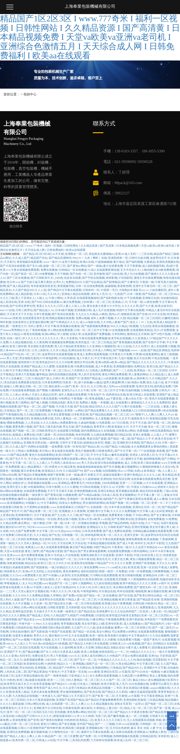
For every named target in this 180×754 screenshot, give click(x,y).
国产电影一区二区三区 (159, 703)
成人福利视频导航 (153, 266)
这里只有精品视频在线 (29, 675)
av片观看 (133, 695)
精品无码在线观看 (151, 491)
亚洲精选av (141, 732)
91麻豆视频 (168, 671)
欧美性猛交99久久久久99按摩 (54, 362)
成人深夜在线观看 (121, 732)
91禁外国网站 (139, 551)
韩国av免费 (138, 382)
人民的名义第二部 (15, 671)
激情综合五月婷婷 (138, 334)
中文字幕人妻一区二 (150, 495)
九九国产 (76, 627)
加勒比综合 (117, 647)
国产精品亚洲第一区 (162, 712)
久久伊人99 (84, 587)
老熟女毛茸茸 (122, 703)
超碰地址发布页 (93, 442)
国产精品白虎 (90, 446)
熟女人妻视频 (158, 675)
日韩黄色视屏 (71, 708)
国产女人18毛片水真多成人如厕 (60, 651)
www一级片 (50, 262)
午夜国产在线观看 (60, 631)
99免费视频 (46, 273)
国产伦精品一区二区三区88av (160, 294)
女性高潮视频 (79, 575)
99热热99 (150, 603)
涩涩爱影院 (159, 659)
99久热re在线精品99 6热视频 (50, 643)
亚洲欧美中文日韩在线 (48, 708)
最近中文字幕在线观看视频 (108, 539)
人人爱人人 (169, 470)
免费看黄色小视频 (120, 515)
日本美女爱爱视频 (59, 414)
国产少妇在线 (114, 273)
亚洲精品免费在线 (42, 418)
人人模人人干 (44, 462)
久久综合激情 (50, 623)
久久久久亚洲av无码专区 (15, 655)
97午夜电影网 (48, 358)
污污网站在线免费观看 (104, 575)
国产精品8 (70, 551)
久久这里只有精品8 (144, 547)
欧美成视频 (151, 539)
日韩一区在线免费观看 (89, 286)
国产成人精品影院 (18, 286)
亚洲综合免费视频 (18, 732)
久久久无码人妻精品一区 (30, 543)
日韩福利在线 (23, 627)
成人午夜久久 (84, 358)
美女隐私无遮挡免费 (40, 346)
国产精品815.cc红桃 (64, 684)
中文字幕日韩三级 (148, 663)
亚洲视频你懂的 (123, 366)
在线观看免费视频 (35, 491)
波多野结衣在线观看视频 (57, 354)
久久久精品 (41, 535)
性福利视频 (132, 390)
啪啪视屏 (140, 591)
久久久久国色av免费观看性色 (58, 422)
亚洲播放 (64, 511)
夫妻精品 (149, 262)
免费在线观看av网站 (73, 458)
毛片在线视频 (49, 647)
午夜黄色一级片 (121, 547)
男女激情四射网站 (94, 503)
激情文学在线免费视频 (148, 277)
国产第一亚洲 (162, 708)
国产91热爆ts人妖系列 (56, 575)
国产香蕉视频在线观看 (127, 342)
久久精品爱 (126, 675)
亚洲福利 (140, 519)
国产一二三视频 (105, 724)
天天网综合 (84, 667)
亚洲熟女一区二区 (76, 254)
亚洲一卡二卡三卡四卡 (165, 503)
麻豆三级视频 (169, 354)
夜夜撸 (160, 450)
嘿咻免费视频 (15, 422)
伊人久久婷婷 (85, 716)
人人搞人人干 (159, 434)
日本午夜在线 (86, 559)
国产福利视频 (134, 262)
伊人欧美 (73, 591)
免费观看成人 (148, 607)
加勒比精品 (102, 647)
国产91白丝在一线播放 (145, 671)
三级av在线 (170, 491)
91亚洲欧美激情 (22, 479)
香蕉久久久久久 (46, 306)
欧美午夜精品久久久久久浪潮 (138, 583)
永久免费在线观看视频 (104, 675)
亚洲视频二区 (43, 667)
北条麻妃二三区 (21, 378)
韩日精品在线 (122, 434)
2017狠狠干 (137, 414)
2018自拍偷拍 (66, 358)
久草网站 (55, 595)
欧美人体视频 (89, 651)
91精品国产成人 (42, 378)
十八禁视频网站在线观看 (143, 579)
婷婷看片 (142, 378)
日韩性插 (138, 603)
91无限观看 (103, 422)
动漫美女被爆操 (22, 635)
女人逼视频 (102, 418)
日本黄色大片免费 (120, 354)
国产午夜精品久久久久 (64, 322)
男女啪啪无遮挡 (29, 358)
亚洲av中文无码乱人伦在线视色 (41, 571)
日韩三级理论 (23, 310)
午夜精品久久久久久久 (112, 659)
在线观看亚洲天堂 (33, 318)
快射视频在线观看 (39, 483)
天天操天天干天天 (45, 611)
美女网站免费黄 (123, 587)
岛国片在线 (137, 523)
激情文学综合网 (84, 362)
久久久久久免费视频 (123, 511)
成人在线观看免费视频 (54, 547)
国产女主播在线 (160, 515)
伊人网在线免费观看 (60, 330)
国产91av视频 (20, 639)
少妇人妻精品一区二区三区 (82, 680)
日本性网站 (119, 334)
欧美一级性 (97, 635)
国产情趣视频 (121, 350)
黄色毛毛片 (103, 559)
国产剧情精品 (111, 282)
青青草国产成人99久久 (48, 688)
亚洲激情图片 (23, 515)
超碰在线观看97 (113, 474)
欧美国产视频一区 (117, 503)
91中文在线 (159, 314)
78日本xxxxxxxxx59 (38, 527)
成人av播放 (160, 499)
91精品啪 (124, 446)
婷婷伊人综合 (166, 487)
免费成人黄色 (157, 732)
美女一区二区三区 (159, 426)
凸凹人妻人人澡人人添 (71, 306)
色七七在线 (124, 346)
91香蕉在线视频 (31, 334)
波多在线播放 (104, 627)
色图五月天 (95, 474)
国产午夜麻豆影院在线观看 (135, 499)
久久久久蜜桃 (69, 487)
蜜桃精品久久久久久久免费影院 (150, 402)
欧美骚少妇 (109, 603)
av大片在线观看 (153, 483)
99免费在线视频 (84, 366)
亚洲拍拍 (106, 479)
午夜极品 (57, 410)
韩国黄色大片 (12, 571)
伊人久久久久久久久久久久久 (41, 338)
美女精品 (167, 474)
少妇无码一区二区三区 (59, 659)
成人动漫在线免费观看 (86, 639)
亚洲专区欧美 (113, 623)
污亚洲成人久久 (78, 675)
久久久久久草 (130, 306)
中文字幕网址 (49, 503)
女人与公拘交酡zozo (34, 583)
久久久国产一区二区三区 (115, 680)
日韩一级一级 (54, 523)
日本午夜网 (53, 487)
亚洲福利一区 (75, 499)
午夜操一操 (147, 282)
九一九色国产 (117, 294)
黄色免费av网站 (76, 712)
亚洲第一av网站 (74, 410)
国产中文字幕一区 (125, 450)
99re (74, 258)
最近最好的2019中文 (12, 527)
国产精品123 (65, 695)
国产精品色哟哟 (118, 523)
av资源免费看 (18, 720)
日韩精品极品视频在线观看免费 (152, 531)
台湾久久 (58, 282)
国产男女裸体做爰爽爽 (92, 551)
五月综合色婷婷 (119, 728)
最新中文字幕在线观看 (95, 732)
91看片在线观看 (131, 406)
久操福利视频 (86, 422)
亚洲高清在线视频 (82, 563)
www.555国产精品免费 (14, 454)
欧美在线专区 (163, 306)
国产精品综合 (86, 611)
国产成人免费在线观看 (117, 531)
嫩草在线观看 (119, 454)
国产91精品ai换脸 (89, 495)
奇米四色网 (82, 434)
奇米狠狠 (26, 519)
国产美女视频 (67, 724)
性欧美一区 (70, 382)
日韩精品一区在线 (45, 519)
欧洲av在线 (87, 262)
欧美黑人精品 (20, 692)
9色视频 (133, 326)
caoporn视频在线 (160, 688)
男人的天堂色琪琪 (89, 374)
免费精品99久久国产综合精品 (84, 282)
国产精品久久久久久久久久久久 (147, 362)
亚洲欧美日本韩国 (128, 442)
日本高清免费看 (92, 531)
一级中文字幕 (12, 559)
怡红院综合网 (121, 479)
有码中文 (140, 543)
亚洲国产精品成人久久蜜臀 (38, 366)
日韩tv (22, 728)
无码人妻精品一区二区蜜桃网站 (74, 418)
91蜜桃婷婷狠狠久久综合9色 (157, 466)
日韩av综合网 (8, 474)
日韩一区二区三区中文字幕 (91, 330)
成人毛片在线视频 (104, 310)
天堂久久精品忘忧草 (44, 394)
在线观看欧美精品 (141, 330)
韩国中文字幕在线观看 (130, 310)
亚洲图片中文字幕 (155, 667)
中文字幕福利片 (138, 635)
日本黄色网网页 (52, 382)
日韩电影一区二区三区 (154, 724)
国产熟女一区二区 (29, 406)
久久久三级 (7, 298)
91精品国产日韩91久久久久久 (33, 716)
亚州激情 (99, 273)
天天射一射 (136, 302)
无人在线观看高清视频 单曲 (144, 720)
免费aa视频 (83, 318)
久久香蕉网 (78, 511)
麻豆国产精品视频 (81, 547)
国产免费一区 (88, 736)
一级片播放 (38, 523)
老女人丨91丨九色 (141, 322)
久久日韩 (96, 386)
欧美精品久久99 (52, 470)
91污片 (52, 543)
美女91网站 (103, 631)
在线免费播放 (156, 519)
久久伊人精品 (58, 350)
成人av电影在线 (89, 322)
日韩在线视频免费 (149, 410)
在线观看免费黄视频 (150, 631)
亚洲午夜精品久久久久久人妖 (142, 474)
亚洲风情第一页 (118, 258)
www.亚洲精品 (60, 483)
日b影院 (100, 615)
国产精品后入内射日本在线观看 (88, 643)
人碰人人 (42, 298)
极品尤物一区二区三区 (33, 386)
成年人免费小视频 (102, 318)
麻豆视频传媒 (39, 732)
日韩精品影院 (148, 736)
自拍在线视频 (65, 434)
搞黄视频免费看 (33, 659)
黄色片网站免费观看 (114, 374)
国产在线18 (143, 314)
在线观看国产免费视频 (96, 334)
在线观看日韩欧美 (11, 507)
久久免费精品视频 (37, 595)
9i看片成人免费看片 (138, 647)
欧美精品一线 (152, 470)
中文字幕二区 (44, 531)
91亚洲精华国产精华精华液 (44, 728)
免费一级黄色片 (67, 611)
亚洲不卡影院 (124, 555)
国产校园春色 (39, 567)
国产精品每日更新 (51, 551)
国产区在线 (126, 595)
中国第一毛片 (109, 290)
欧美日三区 (45, 563)
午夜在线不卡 (96, 394)
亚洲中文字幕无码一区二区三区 (153, 286)
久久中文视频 (20, 603)
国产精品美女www (29, 619)
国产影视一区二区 (159, 422)
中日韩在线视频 (89, 487)
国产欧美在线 (92, 692)
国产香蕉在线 (53, 495)
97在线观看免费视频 (22, 390)
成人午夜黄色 (103, 366)
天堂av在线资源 (13, 551)
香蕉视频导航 (65, 286)
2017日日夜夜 (120, 422)
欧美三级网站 (20, 402)
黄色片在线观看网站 (41, 454)
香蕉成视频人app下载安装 (105, 398)
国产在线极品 (83, 426)
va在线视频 (133, 643)
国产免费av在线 (72, 595)
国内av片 (114, 314)
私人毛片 (122, 684)
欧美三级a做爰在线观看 (31, 680)
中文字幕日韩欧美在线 (24, 370)
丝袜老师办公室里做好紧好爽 (30, 322)
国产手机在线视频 (93, 277)
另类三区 (100, 716)
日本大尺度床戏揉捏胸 (40, 699)
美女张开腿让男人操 (162, 527)
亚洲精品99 (150, 575)
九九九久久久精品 (86, 314)
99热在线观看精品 (160, 430)
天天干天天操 (138, 422)
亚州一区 (12, 712)
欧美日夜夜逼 (127, 599)
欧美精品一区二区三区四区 (151, 370)
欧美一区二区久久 (111, 535)
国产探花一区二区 (26, 273)
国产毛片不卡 (18, 458)
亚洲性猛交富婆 (22, 611)
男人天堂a (87, 462)
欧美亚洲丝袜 (94, 579)
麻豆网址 (23, 523)
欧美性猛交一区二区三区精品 (93, 342)
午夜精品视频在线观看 (101, 543)
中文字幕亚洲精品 (152, 695)
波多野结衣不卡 (160, 258)
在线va (138, 470)
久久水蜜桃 (109, 639)
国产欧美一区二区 (103, 695)
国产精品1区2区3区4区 (37, 254)
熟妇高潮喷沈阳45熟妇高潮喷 (52, 627)
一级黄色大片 (18, 326)
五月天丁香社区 (61, 639)
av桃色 (103, 314)
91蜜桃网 (54, 390)
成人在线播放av (133, 623)
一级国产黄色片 (151, 639)
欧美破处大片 (120, 426)
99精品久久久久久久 (142, 651)
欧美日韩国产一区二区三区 (72, 454)
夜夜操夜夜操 (93, 499)
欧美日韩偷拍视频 (130, 575)
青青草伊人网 (102, 426)
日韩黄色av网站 (125, 430)
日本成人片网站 (102, 350)
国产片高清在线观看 (12, 266)
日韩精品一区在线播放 (73, 269)
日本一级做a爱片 (76, 474)
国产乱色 (54, 535)
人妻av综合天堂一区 (135, 398)
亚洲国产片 (73, 378)
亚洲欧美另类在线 (34, 442)
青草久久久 (41, 635)
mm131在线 (7, 310)
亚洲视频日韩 (82, 310)
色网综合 (139, 366)
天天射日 (9, 262)
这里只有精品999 (64, 587)
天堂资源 (165, 655)
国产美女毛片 (29, 599)
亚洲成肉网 (165, 607)
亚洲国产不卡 (12, 651)
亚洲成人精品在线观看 (75, 294)
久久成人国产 (20, 258)
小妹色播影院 (158, 290)
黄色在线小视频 (67, 519)
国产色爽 (171, 450)
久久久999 (18, 595)
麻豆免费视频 (71, 302)
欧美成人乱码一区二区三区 (131, 740)
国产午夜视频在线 (11, 414)
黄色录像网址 (71, 571)
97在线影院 (125, 277)
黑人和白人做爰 (10, 599)
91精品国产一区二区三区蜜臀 (60, 736)
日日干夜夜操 (42, 515)
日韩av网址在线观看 (33, 607)
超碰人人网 (11, 386)
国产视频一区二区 (23, 430)
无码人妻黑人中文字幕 (42, 326)
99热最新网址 (36, 487)
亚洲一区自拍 (148, 567)
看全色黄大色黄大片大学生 (103, 306)
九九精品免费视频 (102, 434)
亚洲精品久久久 (96, 527)
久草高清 (69, 298)
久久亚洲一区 (39, 603)
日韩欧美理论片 (46, 430)
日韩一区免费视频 (139, 571)
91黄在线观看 (48, 398)
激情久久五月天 (120, 418)
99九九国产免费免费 (22, 531)
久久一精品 (62, 579)
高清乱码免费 (80, 740)
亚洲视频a (79, 663)
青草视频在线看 (70, 623)
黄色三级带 (32, 551)
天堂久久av (107, 487)
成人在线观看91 (120, 402)
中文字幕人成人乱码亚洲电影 (155, 511)
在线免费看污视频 (128, 639)
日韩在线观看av (52, 302)
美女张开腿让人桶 (93, 623)
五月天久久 (25, 708)
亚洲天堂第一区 (134, 535)
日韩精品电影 (57, 402)
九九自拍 (145, 326)
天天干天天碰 (138, 426)
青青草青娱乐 (166, 692)
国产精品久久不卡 (142, 438)
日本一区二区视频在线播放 (81, 523)
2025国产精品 (108, 446)
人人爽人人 (82, 703)
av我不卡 (163, 583)
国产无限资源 (39, 631)
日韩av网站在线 (35, 703)
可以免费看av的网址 (124, 631)
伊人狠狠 (62, 334)
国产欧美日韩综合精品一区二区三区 (156, 595)
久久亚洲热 (93, 346)
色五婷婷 (44, 539)
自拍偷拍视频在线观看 (14, 495)
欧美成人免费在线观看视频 (91, 354)
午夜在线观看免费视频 (93, 338)
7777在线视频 (146, 450)
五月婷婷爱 (73, 607)
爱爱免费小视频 (22, 426)
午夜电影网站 (89, 591)
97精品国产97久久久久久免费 (113, 563)
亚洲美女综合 (29, 438)
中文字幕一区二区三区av (54, 370)
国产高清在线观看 (63, 314)
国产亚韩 (33, 720)
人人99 (131, 659)
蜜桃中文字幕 (133, 458)
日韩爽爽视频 (160, 571)
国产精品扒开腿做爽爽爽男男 (103, 699)
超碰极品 (75, 479)
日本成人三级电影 (88, 684)
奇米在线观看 (125, 591)
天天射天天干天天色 (19, 314)
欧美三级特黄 (18, 346)
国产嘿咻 (42, 390)
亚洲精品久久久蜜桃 (51, 438)
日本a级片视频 (64, 310)
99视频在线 (32, 398)
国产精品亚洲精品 (158, 350)
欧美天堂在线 (163, 438)
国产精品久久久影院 (114, 692)
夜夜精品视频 (158, 418)
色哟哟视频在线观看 (126, 736)
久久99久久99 (61, 563)
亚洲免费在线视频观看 (56, 619)
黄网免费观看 (134, 539)
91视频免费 (70, 495)
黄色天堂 (72, 402)
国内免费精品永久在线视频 (98, 430)
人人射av (15, 394)
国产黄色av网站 (76, 266)
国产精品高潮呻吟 (60, 258)
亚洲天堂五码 (144, 386)
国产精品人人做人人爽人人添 (22, 736)
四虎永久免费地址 (70, 503)
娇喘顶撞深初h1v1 (64, 716)
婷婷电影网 (92, 535)
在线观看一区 (98, 507)
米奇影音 (163, 736)
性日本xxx (13, 282)
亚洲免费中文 (104, 611)
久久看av (26, 587)
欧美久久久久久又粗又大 (110, 720)
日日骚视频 (11, 667)
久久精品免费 (8, 523)
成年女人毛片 (99, 294)
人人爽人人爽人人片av (159, 414)
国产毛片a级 (34, 266)
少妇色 (58, 277)
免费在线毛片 (40, 655)
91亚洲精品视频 (108, 599)
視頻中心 (30, 94)
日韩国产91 (82, 507)
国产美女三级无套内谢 (48, 426)
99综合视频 (93, 483)
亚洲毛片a (67, 390)
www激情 (94, 671)
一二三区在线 (150, 406)
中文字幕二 (64, 740)
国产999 (36, 302)
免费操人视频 (87, 402)
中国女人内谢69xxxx (143, 487)
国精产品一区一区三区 (100, 663)
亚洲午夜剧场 (134, 619)
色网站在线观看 (38, 446)
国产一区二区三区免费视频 (33, 410)
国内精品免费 (162, 386)
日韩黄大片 (157, 716)
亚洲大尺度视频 (25, 374)
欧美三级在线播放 (149, 462)
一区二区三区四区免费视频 (21, 539)
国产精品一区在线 (84, 631)
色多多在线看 (72, 277)
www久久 (74, 655)
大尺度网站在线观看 (36, 507)
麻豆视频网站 (129, 466)
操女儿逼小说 (154, 382)
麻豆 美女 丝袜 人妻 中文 (146, 728)
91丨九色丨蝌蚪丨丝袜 (93, 258)
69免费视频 (87, 615)
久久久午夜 (82, 390)
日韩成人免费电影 (100, 370)
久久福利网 (66, 647)
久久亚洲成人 (140, 338)
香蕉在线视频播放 (163, 326)
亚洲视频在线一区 (97, 728)
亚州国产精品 (85, 724)
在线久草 (75, 334)
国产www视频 (92, 470)
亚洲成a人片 (119, 302)
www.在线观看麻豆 (62, 507)
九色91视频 (125, 358)
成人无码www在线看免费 (119, 386)
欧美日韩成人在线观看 (141, 394)
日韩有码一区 (90, 290)
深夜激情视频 (15, 563)
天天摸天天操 (64, 406)
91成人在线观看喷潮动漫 (103, 269)
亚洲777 (169, 695)
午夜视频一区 (79, 398)
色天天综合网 (142, 358)
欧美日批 (152, 366)
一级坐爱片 (36, 495)
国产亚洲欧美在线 (122, 519)
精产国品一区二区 (112, 458)
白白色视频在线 (139, 684)
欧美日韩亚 (108, 684)
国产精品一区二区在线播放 (100, 595)
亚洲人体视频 (141, 434)
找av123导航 (125, 470)
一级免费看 (56, 446)
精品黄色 (69, 466)
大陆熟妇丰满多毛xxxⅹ (133, 290)
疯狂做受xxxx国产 (60, 386)
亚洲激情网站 (100, 667)
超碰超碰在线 (36, 499)
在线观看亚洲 (64, 366)
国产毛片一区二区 (85, 659)
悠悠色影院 (106, 651)
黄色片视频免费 (85, 450)
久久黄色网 (41, 342)
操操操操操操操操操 (89, 466)
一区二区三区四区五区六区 (36, 712)
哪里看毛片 (78, 483)
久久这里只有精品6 (75, 688)
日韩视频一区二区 (72, 535)
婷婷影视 (111, 277)
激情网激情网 (151, 458)
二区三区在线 (15, 547)
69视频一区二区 (140, 503)
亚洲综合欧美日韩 (79, 350)
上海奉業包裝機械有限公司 (90, 6)
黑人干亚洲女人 (25, 298)
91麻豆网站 (97, 619)
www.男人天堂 (9, 358)
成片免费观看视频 (32, 555)
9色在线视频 (169, 410)
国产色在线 (81, 406)
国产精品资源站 (38, 671)
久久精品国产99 (72, 470)
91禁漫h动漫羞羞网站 (146, 354)
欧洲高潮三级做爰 (73, 728)
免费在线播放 (49, 269)
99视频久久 (33, 503)
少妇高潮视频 (109, 483)
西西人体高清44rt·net (67, 462)
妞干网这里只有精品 (35, 559)
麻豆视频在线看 (157, 591)
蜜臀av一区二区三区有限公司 (132, 627)
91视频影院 (109, 346)
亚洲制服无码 (20, 418)
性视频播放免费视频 (61, 342)
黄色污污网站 (49, 724)
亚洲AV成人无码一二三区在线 (134, 254)
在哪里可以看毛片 (161, 684)
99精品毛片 (78, 579)
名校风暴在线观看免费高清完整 (150, 479)
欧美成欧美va (127, 378)
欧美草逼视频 (42, 684)
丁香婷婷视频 (37, 330)
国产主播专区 (129, 282)
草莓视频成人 (12, 583)
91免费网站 (141, 675)
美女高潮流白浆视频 (135, 688)
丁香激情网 (166, 539)
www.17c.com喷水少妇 (113, 567)
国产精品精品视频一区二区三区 (109, 414)
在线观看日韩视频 (68, 430)
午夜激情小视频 (40, 639)
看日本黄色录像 (31, 470)
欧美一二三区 (55, 680)
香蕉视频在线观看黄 (29, 262)
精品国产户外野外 (64, 667)
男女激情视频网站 (71, 692)
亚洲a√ (26, 394)
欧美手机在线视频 (119, 338)
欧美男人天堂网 (84, 647)
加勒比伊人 (19, 483)
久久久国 (120, 318)
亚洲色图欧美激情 (134, 699)
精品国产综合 (38, 258)
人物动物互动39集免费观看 (158, 269)
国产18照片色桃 (160, 334)
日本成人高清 (109, 495)
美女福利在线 (80, 619)
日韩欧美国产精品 (119, 527)
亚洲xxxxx (13, 555)
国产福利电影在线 (111, 298)
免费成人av (32, 547)
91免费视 (171, 519)
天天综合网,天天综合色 (71, 543)
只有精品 (115, 667)
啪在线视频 (144, 659)
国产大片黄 (147, 306)
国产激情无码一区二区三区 (151, 587)
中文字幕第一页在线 (74, 671)
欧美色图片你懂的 (116, 635)
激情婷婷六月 (26, 362)
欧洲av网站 (49, 334)
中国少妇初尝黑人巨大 (148, 555)
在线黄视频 (169, 639)
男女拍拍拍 (26, 667)
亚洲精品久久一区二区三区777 (71, 539)
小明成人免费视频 (26, 450)
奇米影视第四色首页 (43, 286)
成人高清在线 (8, 302)
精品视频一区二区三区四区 (144, 318)
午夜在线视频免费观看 (25, 269)
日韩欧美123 (117, 643)
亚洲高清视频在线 (167, 262)
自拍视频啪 (109, 470)
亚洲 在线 (24, 302)
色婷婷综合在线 (116, 394)
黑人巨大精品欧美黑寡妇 (69, 346)
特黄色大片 (56, 466)
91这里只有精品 (69, 262)
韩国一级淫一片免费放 (113, 571)
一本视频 (103, 402)
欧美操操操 (41, 479)
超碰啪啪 (110, 286)
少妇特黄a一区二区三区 (96, 302)
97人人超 (89, 627)
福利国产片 (110, 499)
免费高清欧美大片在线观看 (97, 555)
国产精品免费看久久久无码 (102, 410)
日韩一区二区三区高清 (25, 724)
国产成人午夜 (125, 543)
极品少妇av (139, 680)
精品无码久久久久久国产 (104, 406)
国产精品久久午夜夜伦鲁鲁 (131, 712)
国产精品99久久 (132, 667)
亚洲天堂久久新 (16, 487)
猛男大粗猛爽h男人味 (116, 382)
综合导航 (86, 607)
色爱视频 (142, 430)
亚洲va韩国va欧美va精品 (110, 362)
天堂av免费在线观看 (134, 655)
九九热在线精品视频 (106, 583)
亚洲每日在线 (150, 298)
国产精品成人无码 (37, 615)
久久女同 (18, 398)
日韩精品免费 (149, 390)
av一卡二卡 (121, 651)
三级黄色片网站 (56, 499)
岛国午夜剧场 (169, 523)
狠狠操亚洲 (128, 314)
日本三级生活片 (102, 587)
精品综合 (30, 563)
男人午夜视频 (58, 655)
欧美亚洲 (133, 567)
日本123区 (40, 294)
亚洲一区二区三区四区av (156, 615)
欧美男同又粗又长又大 (18, 684)
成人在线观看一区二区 (60, 703)
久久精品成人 (158, 374)
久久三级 (72, 515)
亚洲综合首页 (109, 671)
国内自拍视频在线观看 (63, 374)
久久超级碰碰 (90, 479)
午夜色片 (54, 671)
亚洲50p (153, 655)
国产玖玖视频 (111, 466)
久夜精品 (99, 708)
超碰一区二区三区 (54, 266)
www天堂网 (168, 462)
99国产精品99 (101, 547)
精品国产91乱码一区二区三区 (22, 354)
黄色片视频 (25, 688)
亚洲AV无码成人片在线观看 (62, 555)
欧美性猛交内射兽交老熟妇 (123, 615)
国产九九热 (59, 515)
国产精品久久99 (151, 442)
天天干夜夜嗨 (132, 266)
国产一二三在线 (123, 370)
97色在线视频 (160, 358)
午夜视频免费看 (115, 619)
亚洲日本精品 (106, 491)
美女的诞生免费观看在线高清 (22, 382)
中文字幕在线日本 (105, 358)
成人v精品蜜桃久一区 (34, 466)
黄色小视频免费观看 (142, 559)
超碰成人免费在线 (23, 434)
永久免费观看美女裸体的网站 (149, 446)
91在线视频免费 (119, 330)
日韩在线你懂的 (19, 631)
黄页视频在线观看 (127, 491)
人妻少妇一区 (158, 611)
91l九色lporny (62, 531)
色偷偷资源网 (20, 567)
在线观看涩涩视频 (115, 579)
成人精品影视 (23, 294)
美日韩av (44, 450)
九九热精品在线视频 (25, 695)
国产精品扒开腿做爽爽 (32, 474)
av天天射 (58, 254)
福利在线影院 (89, 571)
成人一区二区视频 (137, 716)
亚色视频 (60, 712)
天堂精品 (9, 410)
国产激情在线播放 (51, 720)
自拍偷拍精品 (169, 298)
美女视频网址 (127, 495)
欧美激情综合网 (33, 663)
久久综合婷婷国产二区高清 (131, 611)
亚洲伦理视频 (139, 527)
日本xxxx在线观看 (127, 724)
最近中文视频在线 (37, 591)
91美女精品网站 (125, 663)
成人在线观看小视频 (163, 346)
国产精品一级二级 (119, 438)
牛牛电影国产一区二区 (63, 559)
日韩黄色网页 (104, 450)
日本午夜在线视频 (120, 507)
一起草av (137, 703)
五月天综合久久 (130, 269)
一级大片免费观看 (167, 651)
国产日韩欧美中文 (41, 277)
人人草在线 (32, 422)
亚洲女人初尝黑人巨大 (144, 454)
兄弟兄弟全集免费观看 (45, 692)
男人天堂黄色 (69, 338)
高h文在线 (94, 458)
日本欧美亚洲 (79, 414)
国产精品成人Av (44, 310)
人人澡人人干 (22, 643)
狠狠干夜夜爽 (55, 474)
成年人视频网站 (82, 583)
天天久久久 (163, 563)
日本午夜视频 (42, 314)
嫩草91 (22, 499)
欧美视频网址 (15, 503)
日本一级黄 (134, 294)
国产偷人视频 (39, 402)
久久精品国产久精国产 (64, 615)
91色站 (76, 531)
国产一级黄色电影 (56, 675)
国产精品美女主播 (60, 603)
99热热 (11, 680)
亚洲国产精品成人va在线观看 (99, 378)
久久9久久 (53, 294)
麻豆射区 (86, 708)
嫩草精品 (42, 374)
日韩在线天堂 (23, 535)
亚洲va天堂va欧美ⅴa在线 (94, 519)
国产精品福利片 (154, 623)
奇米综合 (27, 579)
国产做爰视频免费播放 (95, 326)
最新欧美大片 (139, 418)
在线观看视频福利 (88, 298)
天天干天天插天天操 (60, 491)
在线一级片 (14, 338)
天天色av (33, 458)
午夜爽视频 (124, 603)
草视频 (103, 523)
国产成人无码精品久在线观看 (159, 643)
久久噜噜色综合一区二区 (64, 732)
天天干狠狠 (61, 273)
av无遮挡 (124, 671)
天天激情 (121, 695)
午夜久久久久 (58, 591)
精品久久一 (64, 663)
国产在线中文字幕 (153, 342)
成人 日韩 (130, 462)
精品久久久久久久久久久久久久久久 (115, 607)
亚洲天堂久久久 (58, 479)
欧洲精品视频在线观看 (60, 318)
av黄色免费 (151, 302)
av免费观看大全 (31, 575)
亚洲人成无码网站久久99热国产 (101, 655)
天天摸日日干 (82, 695)
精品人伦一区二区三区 (138, 708)
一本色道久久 (47, 695)
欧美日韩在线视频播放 (109, 462)
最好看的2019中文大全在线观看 (68, 635)
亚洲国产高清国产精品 (70, 699)
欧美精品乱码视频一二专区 (105, 688)
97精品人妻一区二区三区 (81, 599)
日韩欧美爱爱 (55, 607)
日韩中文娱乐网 (139, 258)
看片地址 (118, 262)
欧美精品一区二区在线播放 (69, 527)
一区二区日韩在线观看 (87, 603)
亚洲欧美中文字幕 (98, 511)
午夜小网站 (56, 298)
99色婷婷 (69, 720)
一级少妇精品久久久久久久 (65, 567)
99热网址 (64, 398)
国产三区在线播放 (18, 277)
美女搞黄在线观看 (63, 450)
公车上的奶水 (40, 350)
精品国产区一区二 (60, 583)
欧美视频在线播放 (68, 326)
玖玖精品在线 (107, 591)
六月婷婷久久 (79, 370)
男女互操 (68, 426)
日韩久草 (58, 378)
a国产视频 (48, 406)
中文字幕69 (166, 302)
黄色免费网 (91, 567)
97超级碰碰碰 (103, 262)
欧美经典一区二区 (23, 740)
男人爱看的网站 (138, 374)
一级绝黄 (52, 442)
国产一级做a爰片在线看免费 (105, 266)
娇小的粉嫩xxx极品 (90, 382)
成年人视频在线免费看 (72, 394)
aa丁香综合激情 (44, 579)
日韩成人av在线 (46, 740)
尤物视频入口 (128, 410)
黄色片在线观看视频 (161, 398)
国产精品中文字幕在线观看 (64, 290)
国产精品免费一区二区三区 (40, 511)
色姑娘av (15, 579)
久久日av (15, 575)
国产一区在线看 (75, 438)
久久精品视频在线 (21, 342)
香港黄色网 (124, 286)
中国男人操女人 (43, 587)
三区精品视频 (155, 699)
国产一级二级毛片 (163, 627)
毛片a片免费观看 (164, 330)
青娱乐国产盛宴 (96, 438)
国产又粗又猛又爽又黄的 (36, 282)
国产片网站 (168, 458)
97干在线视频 (132, 298)
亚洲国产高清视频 (144, 563)
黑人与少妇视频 (134, 273)
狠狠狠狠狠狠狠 (50, 458)
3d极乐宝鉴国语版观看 (142, 692)
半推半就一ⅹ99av (30, 623)
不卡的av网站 (141, 515)
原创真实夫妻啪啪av (101, 254)
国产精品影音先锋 (148, 599)
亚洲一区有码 (72, 446)
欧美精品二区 (84, 720)
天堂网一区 (123, 487)
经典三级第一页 (46, 434)
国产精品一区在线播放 (93, 515)
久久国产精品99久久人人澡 (29, 290)
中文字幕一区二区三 (22, 462)
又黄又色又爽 (120, 559)
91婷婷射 (50, 663)
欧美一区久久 (81, 386)
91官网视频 (105, 736)
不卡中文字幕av (100, 454)
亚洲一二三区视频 (131, 483)
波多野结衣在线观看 (51, 599)
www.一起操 (138, 350)
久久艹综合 (152, 523)
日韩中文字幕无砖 (71, 442)
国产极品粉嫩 (30, 651)
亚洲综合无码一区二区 (146, 507)
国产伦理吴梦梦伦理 (22, 306)
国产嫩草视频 (116, 716)
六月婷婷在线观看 (101, 740)
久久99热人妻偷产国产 (115, 322)
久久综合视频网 (159, 635)
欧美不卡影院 (155, 543)
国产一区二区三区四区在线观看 (19, 647)
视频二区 (110, 442)
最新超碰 (18, 703)
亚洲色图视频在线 (85, 491)
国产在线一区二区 (81, 273)
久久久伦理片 (140, 346)
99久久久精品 (118, 326)
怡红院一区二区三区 (100, 712)
